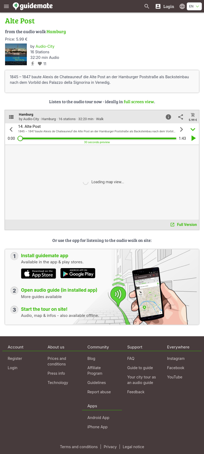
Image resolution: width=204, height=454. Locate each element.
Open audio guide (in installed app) (59, 290)
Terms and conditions (78, 446)
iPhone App (97, 427)
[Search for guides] (147, 6)
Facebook (175, 367)
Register (15, 358)
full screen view (139, 101)
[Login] (164, 6)
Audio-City (45, 46)
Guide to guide (140, 367)
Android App (98, 417)
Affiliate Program (94, 370)
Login (13, 367)
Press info (56, 373)
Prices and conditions (57, 361)
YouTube (174, 377)
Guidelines (96, 382)
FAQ (130, 358)
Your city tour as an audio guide (141, 380)
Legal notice (133, 446)
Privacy (110, 446)
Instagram (176, 358)
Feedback (135, 392)
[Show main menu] (6, 6)
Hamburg (56, 31)
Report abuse (99, 392)
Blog (91, 358)
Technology (58, 382)
